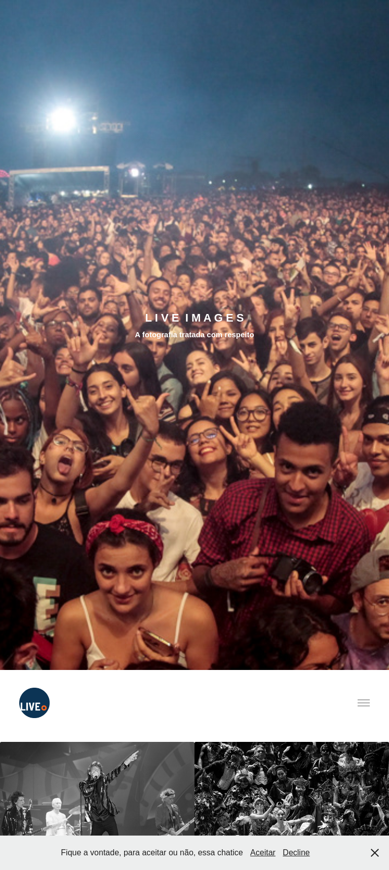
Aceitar (263, 852)
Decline (296, 852)
